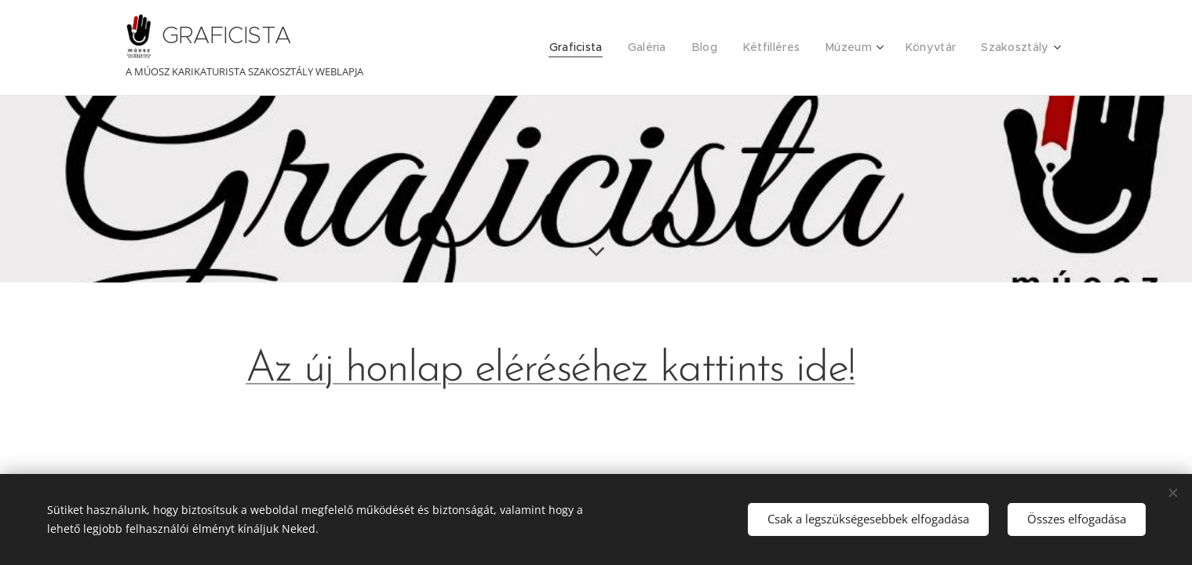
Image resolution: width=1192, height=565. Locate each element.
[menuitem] (595, 47)
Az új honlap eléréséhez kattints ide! (550, 370)
